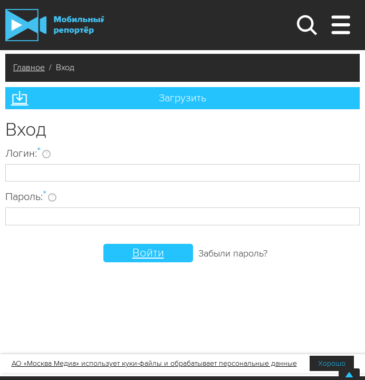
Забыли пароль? (232, 253)
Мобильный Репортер (54, 25)
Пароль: (25, 196)
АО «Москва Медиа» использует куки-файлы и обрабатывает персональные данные (154, 363)
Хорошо (331, 363)
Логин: (23, 153)
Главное (29, 67)
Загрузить (182, 98)
